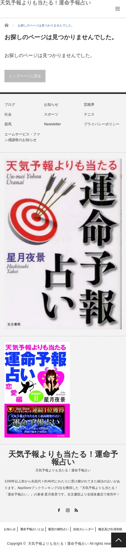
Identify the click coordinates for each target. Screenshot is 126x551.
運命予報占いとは (32, 529)
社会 (8, 114)
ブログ (9, 104)
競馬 (8, 124)
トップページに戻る (25, 76)
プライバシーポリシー (101, 124)
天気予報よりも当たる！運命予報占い (63, 458)
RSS (76, 510)
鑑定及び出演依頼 (110, 529)
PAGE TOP (118, 540)
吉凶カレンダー (83, 529)
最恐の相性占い (58, 529)
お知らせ (51, 104)
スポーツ (51, 114)
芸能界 (89, 104)
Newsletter (52, 124)
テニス (89, 114)
